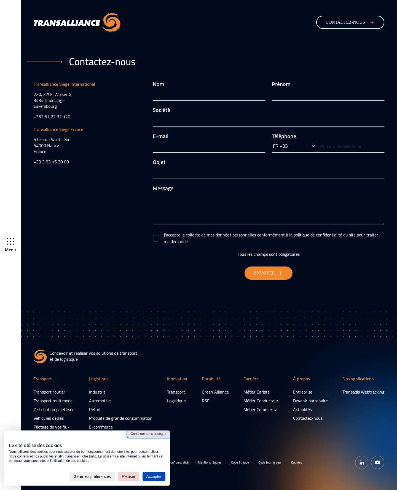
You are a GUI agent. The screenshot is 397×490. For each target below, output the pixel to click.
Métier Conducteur (260, 401)
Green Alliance (215, 392)
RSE (206, 401)
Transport (176, 392)
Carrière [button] (251, 379)
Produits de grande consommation (120, 418)
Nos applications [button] (358, 379)
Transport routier (49, 392)
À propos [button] (301, 379)
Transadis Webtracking (363, 392)
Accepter (154, 476)
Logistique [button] (99, 379)
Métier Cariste (256, 392)
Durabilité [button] (211, 379)
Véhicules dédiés (49, 418)
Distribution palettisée (54, 409)
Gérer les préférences (92, 476)
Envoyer (268, 273)
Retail (94, 409)
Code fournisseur (270, 462)
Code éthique (240, 462)
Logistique (176, 401)
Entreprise (302, 392)
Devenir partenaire (310, 401)
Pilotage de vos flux (51, 427)
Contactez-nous (308, 418)
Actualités (302, 409)
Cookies (296, 462)
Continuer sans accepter (149, 434)
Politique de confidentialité (170, 462)
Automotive (100, 401)
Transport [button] (43, 379)
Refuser (128, 476)
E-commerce (101, 427)
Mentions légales (210, 462)
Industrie (97, 392)
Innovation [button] (177, 379)
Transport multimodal (54, 401)
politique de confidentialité (318, 235)
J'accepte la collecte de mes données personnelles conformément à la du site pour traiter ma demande (271, 238)
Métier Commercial (260, 409)
